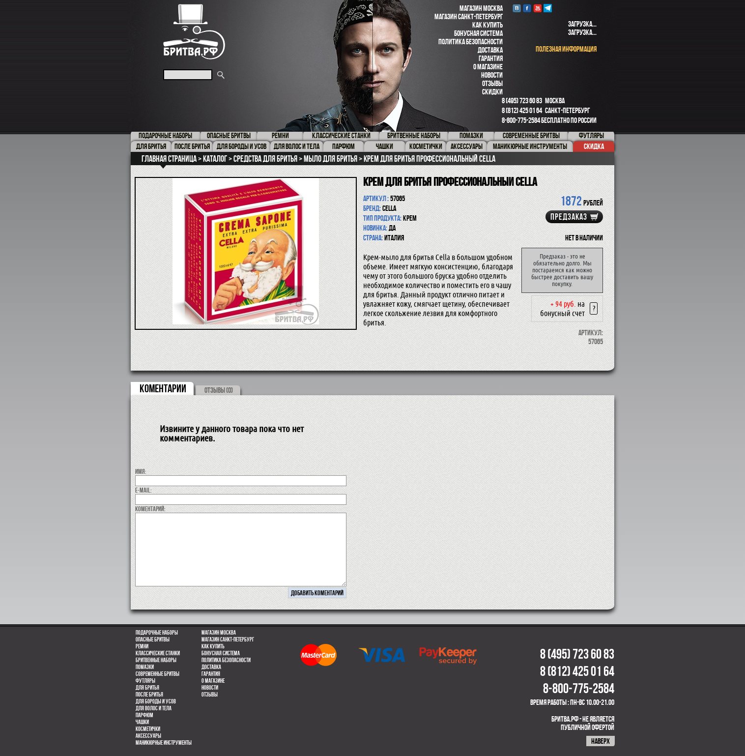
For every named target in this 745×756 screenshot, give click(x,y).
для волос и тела (154, 708)
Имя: (140, 471)
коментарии (163, 388)
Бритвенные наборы (156, 660)
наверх (600, 741)
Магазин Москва (481, 8)
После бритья (149, 694)
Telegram (548, 8)
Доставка (490, 50)
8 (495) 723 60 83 (522, 100)
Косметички (148, 729)
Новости (492, 75)
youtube (537, 8)
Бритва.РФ (194, 31)
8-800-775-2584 (521, 120)
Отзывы (492, 83)
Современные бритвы (157, 673)
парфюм (144, 715)
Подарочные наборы (157, 632)
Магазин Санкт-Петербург (468, 16)
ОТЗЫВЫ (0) (218, 390)
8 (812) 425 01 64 (522, 110)
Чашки (142, 722)
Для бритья (147, 687)
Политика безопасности (470, 41)
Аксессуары (148, 735)
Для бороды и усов (156, 701)
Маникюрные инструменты (164, 742)
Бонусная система (478, 33)
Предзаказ (568, 217)
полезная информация (566, 49)
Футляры (145, 680)
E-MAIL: (143, 490)
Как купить (487, 25)
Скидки (492, 91)
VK (517, 8)
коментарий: (150, 509)
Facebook (527, 8)
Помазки (145, 667)
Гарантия (491, 58)
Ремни (142, 646)
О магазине (488, 66)
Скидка (594, 146)
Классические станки (158, 653)
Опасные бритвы (153, 639)
